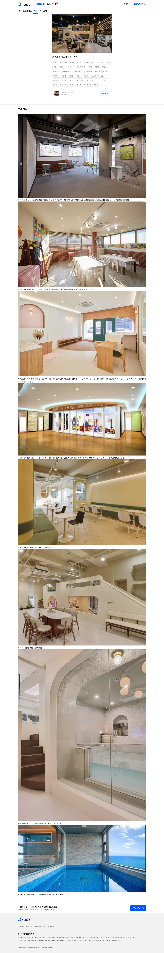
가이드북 (43, 11)
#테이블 (82, 67)
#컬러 (79, 76)
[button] (143, 116)
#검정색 (56, 80)
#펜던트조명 (67, 71)
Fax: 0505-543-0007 (92, 937)
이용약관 (29, 927)
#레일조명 (56, 71)
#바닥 (68, 67)
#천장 (108, 62)
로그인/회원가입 (139, 4)
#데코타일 (63, 85)
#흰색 (64, 76)
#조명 (97, 67)
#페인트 (105, 80)
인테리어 (40, 4)
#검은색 (93, 76)
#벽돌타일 (87, 85)
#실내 (79, 62)
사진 (35, 11)
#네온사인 (89, 80)
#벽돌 (79, 85)
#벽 (54, 67)
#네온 (71, 80)
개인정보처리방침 (40, 927)
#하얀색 (71, 76)
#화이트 (56, 76)
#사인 (98, 80)
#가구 (75, 67)
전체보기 (104, 93)
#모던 (105, 71)
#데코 (72, 85)
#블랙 (86, 76)
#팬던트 (97, 71)
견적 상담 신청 (138, 908)
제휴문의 (127, 4)
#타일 (55, 85)
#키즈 (55, 62)
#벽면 (61, 67)
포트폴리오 (27, 11)
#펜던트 (89, 71)
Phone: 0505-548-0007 (76, 937)
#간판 (64, 80)
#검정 (101, 76)
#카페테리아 (88, 62)
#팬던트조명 (79, 71)
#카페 (72, 62)
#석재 (96, 85)
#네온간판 (79, 80)
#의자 (90, 67)
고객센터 (21, 927)
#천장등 (104, 67)
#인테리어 (99, 62)
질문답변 (52, 3)
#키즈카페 (63, 62)
